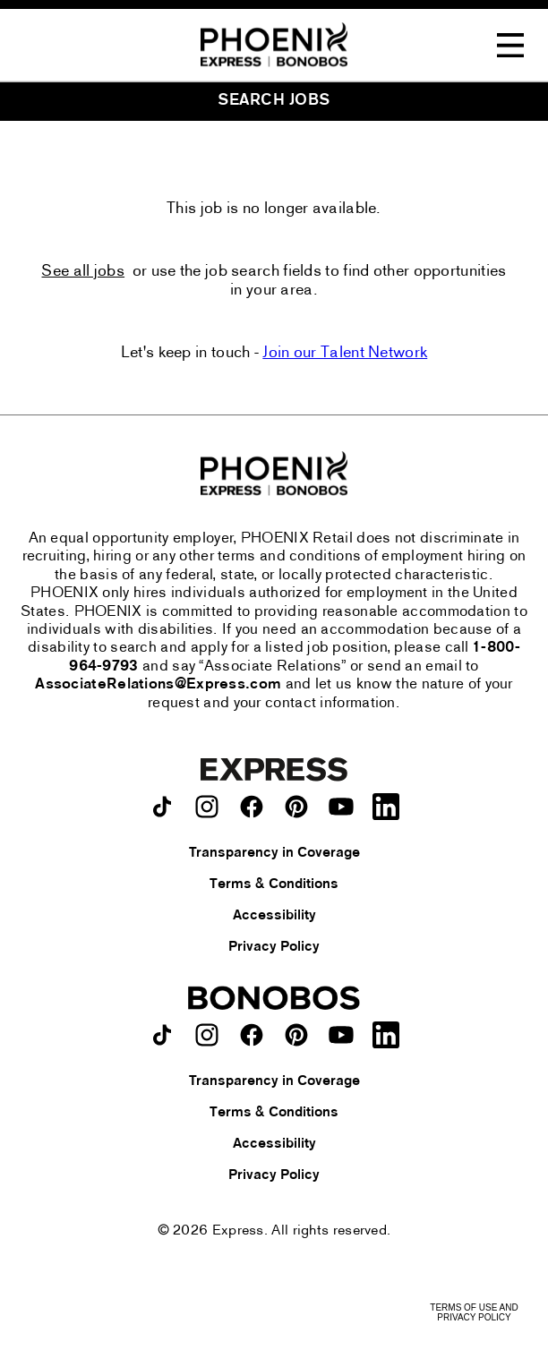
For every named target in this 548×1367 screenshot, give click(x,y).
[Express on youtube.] (341, 806)
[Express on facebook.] (252, 806)
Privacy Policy (274, 947)
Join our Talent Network (344, 353)
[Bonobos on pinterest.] (296, 1035)
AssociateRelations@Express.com (158, 684)
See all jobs (82, 272)
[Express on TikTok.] (162, 806)
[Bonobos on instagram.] (207, 1035)
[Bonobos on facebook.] (252, 1035)
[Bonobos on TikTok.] (162, 1035)
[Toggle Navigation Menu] (510, 46)
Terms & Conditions (274, 884)
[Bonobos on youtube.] (341, 1035)
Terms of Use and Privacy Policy (474, 1312)
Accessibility (274, 916)
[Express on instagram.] (207, 806)
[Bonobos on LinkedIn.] (386, 1035)
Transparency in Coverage (274, 853)
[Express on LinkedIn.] (386, 806)
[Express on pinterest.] (296, 806)
